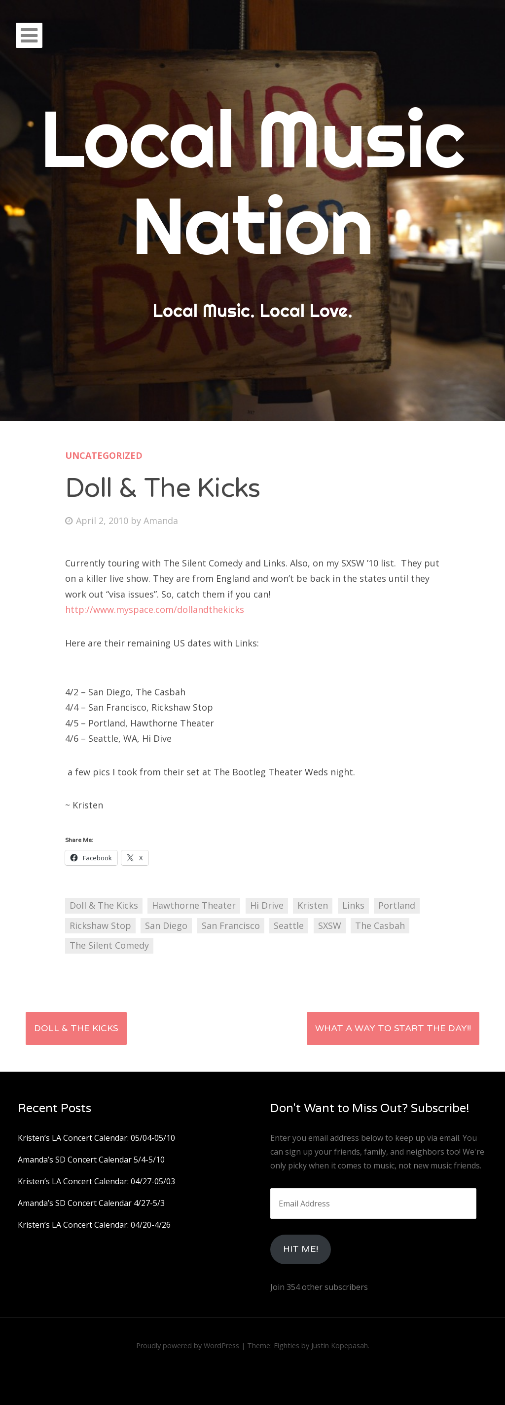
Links (353, 905)
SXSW (329, 925)
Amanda (161, 520)
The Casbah (380, 925)
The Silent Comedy (109, 945)
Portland (396, 905)
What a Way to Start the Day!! (393, 1028)
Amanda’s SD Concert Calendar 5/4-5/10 (91, 1159)
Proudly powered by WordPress (187, 1345)
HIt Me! (300, 1249)
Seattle (289, 925)
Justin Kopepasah (339, 1345)
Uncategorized (104, 455)
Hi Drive (267, 905)
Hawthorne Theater (194, 905)
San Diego (166, 925)
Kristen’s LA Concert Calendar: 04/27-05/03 (96, 1181)
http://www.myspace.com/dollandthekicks (154, 609)
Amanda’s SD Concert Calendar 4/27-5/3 (91, 1203)
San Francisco (231, 925)
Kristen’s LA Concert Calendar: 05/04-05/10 (96, 1137)
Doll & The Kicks (104, 905)
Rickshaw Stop (100, 925)
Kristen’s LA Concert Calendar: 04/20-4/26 (94, 1224)
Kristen (312, 905)
